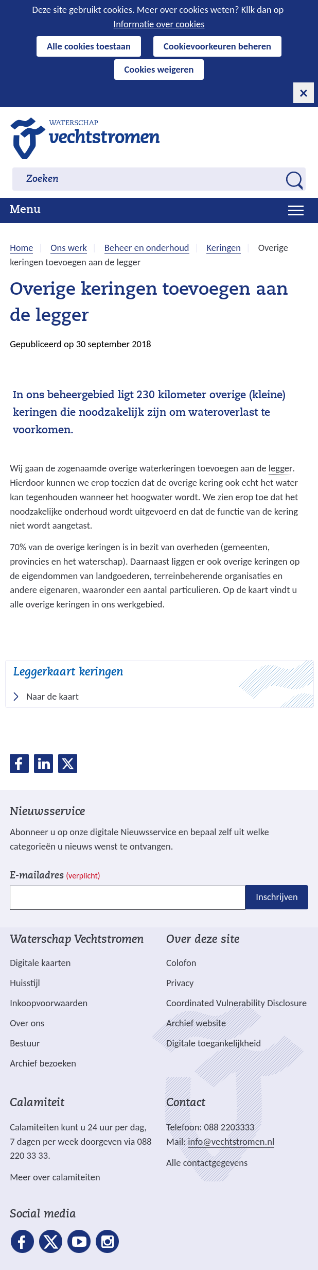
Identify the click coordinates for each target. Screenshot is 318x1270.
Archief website (196, 1023)
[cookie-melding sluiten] (303, 92)
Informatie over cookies (159, 24)
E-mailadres (55, 876)
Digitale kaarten (40, 963)
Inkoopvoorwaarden (48, 1003)
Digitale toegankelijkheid (213, 1043)
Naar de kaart (55, 696)
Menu (25, 210)
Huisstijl (25, 983)
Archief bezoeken (43, 1063)
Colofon (181, 963)
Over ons (27, 1023)
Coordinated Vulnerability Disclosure (236, 1003)
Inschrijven (276, 897)
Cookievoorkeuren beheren (217, 46)
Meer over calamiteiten (55, 1177)
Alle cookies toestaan (89, 46)
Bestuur (25, 1043)
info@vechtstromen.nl (231, 1141)
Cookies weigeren (159, 69)
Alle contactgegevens (207, 1163)
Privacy (179, 983)
